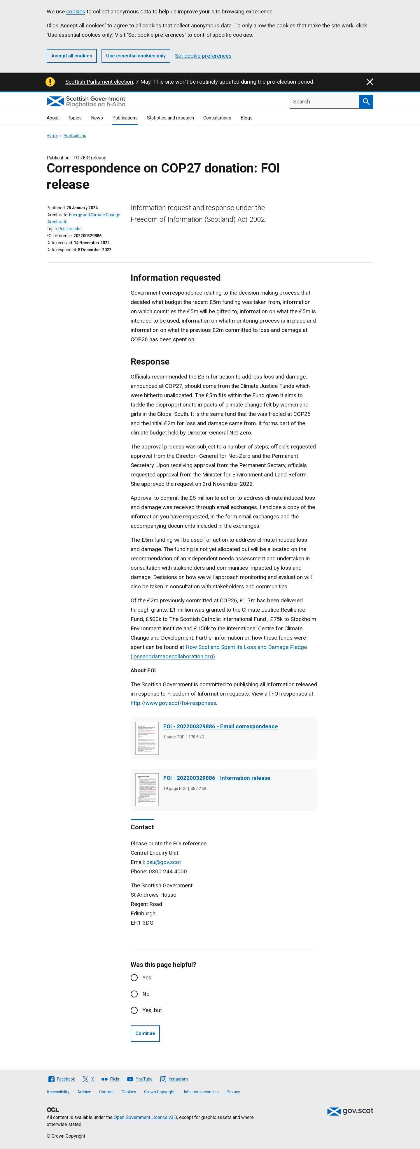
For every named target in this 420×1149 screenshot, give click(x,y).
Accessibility (58, 1092)
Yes (146, 977)
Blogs (247, 118)
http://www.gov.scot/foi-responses (173, 703)
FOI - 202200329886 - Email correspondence (220, 726)
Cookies (129, 1092)
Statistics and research (170, 118)
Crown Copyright (159, 1092)
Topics (75, 118)
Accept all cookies (71, 56)
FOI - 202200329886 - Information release (216, 778)
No (146, 993)
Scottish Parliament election (99, 81)
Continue (145, 1033)
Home (52, 135)
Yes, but (152, 1010)
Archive (84, 1092)
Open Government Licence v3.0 (145, 1117)
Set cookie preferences (203, 55)
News (97, 118)
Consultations (217, 118)
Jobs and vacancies (201, 1092)
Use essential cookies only (136, 56)
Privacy (233, 1092)
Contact (106, 1092)
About (53, 118)
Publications (125, 118)
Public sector (70, 228)
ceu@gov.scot (163, 862)
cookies (75, 11)
